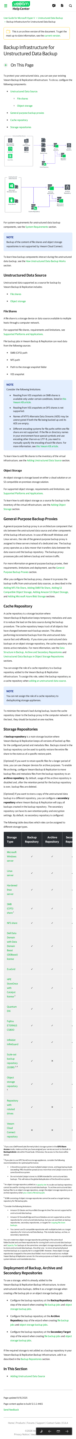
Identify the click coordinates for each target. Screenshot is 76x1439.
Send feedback (11, 1409)
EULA (65, 1422)
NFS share (12, 923)
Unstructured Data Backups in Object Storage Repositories (34, 656)
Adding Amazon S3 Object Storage (50, 592)
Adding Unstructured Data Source (44, 460)
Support (40, 1422)
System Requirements (37, 226)
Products (20, 1422)
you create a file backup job (34, 1192)
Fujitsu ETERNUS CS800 (12, 1025)
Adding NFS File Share (15, 587)
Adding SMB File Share (38, 587)
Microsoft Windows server (12, 856)
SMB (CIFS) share (10, 908)
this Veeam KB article (47, 446)
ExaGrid (11, 969)
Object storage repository (12, 1082)
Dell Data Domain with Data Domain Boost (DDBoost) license (12, 946)
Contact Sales (53, 1422)
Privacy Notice (21, 1434)
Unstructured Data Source (23, 91)
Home (11, 1422)
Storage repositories (20, 127)
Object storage (24, 105)
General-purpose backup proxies (27, 112)
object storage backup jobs (33, 1324)
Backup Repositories (31, 1359)
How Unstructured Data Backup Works (46, 261)
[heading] (38, 275)
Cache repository (19, 120)
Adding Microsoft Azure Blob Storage (27, 596)
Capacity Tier (12, 1245)
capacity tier (41, 1184)
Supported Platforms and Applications (23, 334)
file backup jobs (52, 1304)
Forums (31, 1422)
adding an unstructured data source (47, 680)
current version (52, 35)
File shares (22, 98)
